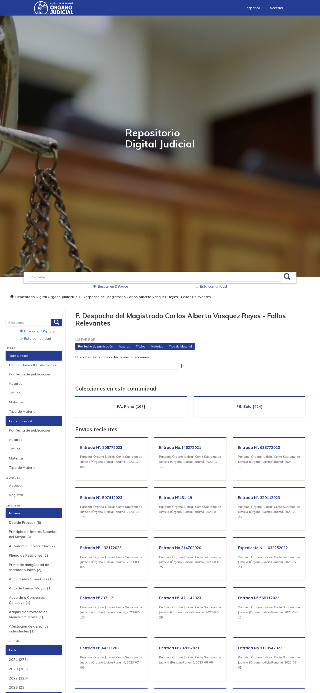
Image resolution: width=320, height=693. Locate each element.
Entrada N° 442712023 (101, 648)
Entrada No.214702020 (181, 547)
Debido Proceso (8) (25, 522)
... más (14, 640)
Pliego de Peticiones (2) (28, 555)
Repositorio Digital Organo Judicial (44, 296)
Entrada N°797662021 (180, 648)
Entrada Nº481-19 (176, 497)
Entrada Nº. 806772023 (102, 447)
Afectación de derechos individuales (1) (28, 629)
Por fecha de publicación (29, 374)
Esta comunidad (211, 286)
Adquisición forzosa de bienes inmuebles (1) (28, 614)
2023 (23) (17, 687)
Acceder (16, 485)
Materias (16, 402)
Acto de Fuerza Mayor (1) (30, 588)
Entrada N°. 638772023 (260, 447)
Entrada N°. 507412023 (102, 497)
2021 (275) (18, 659)
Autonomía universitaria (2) (32, 546)
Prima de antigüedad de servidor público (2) (29, 567)
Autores (15, 383)
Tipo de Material (22, 411)
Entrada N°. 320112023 (260, 497)
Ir (182, 365)
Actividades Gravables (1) (31, 579)
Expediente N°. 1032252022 (263, 547)
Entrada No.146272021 (181, 447)
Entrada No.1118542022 (261, 648)
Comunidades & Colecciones (32, 365)
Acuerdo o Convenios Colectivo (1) (27, 600)
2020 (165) (18, 669)
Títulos (14, 393)
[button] (254, 8)
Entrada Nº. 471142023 (181, 597)
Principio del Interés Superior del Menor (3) (33, 534)
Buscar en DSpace (115, 286)
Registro (16, 495)
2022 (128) (18, 678)
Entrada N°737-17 (97, 597)
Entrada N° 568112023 (259, 597)
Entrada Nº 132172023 (101, 547)
